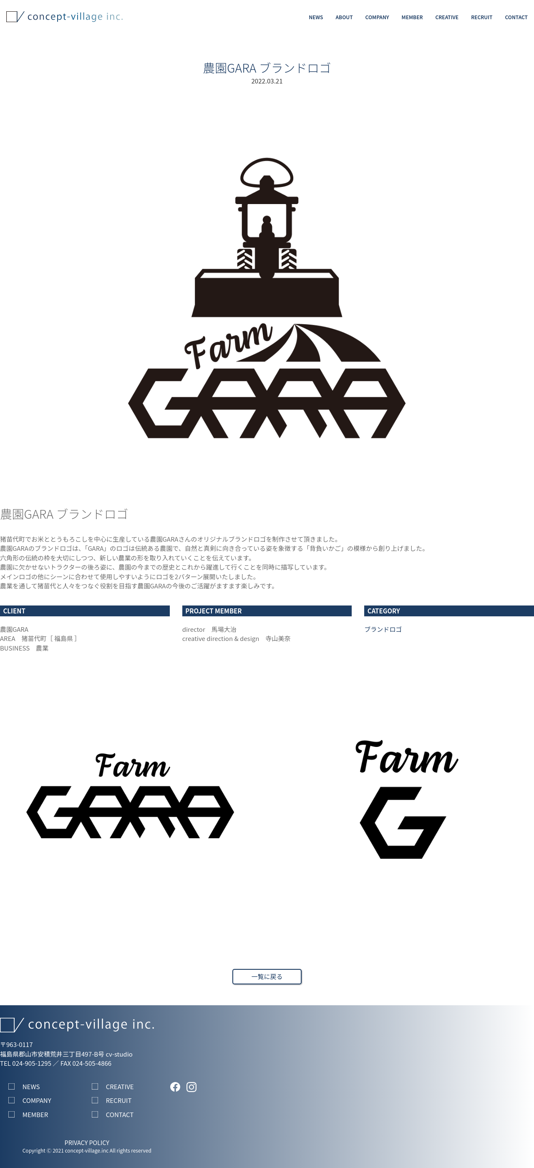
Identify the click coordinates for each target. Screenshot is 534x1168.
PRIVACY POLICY (87, 1142)
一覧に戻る (266, 976)
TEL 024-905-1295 (25, 1063)
